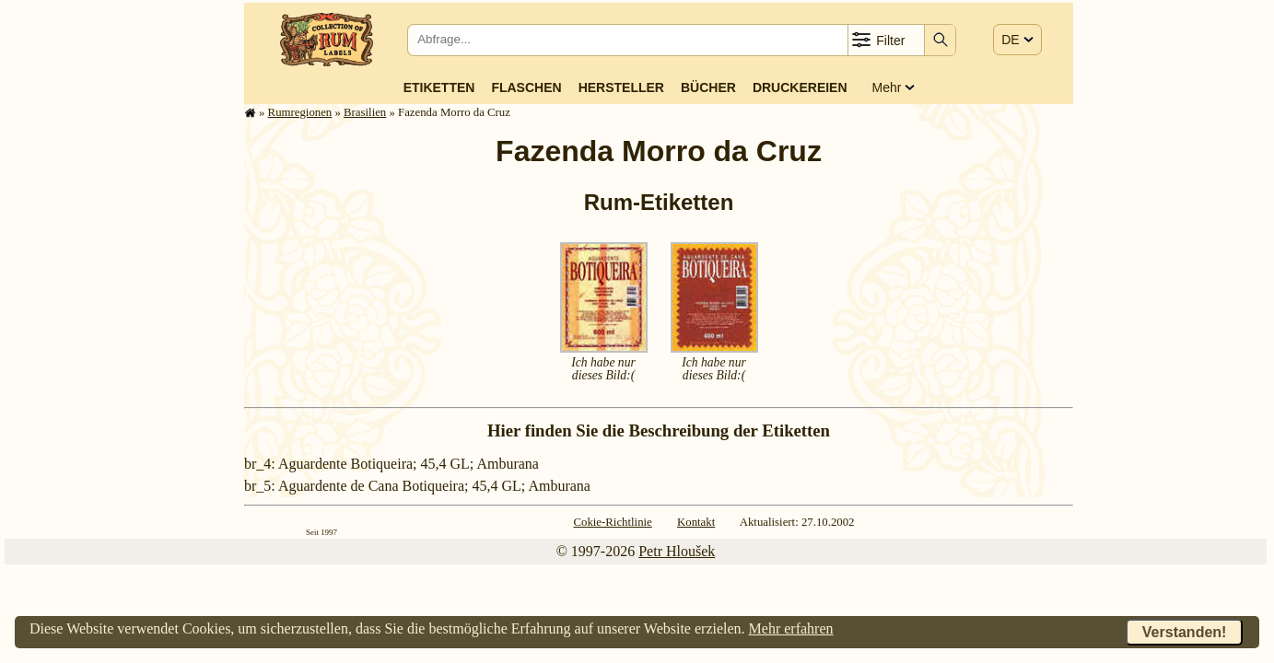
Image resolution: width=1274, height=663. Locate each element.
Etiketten (439, 87)
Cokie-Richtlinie (612, 522)
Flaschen (526, 87)
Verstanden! (1184, 632)
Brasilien (365, 112)
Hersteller (621, 87)
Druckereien (800, 87)
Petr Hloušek (676, 551)
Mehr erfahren (791, 628)
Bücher (708, 87)
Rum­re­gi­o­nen (300, 112)
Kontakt (696, 522)
